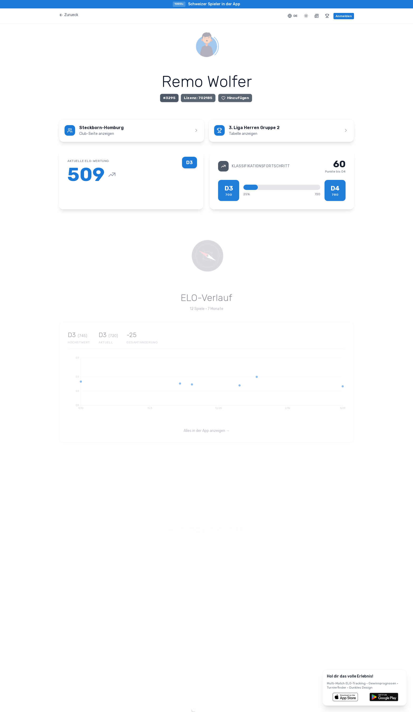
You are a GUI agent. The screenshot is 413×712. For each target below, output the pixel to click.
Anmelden (344, 16)
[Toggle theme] (306, 16)
